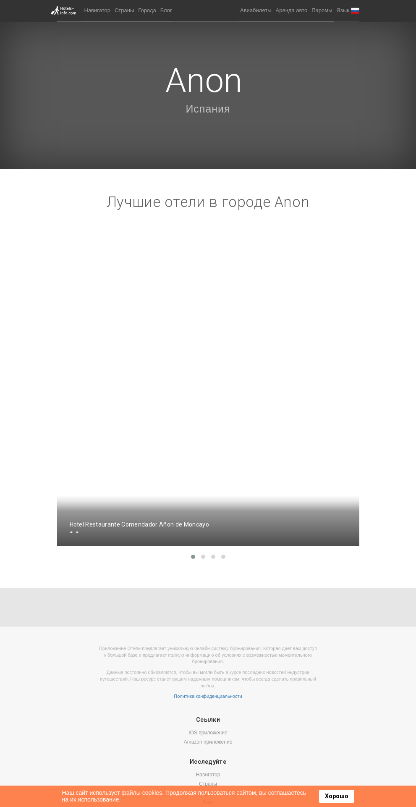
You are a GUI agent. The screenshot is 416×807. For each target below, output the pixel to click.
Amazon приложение (208, 742)
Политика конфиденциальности (208, 696)
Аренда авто (292, 10)
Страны (124, 10)
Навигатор (97, 10)
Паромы (321, 10)
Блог (166, 10)
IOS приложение (207, 733)
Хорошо (336, 796)
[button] (347, 10)
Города (147, 10)
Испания (208, 109)
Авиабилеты (255, 10)
